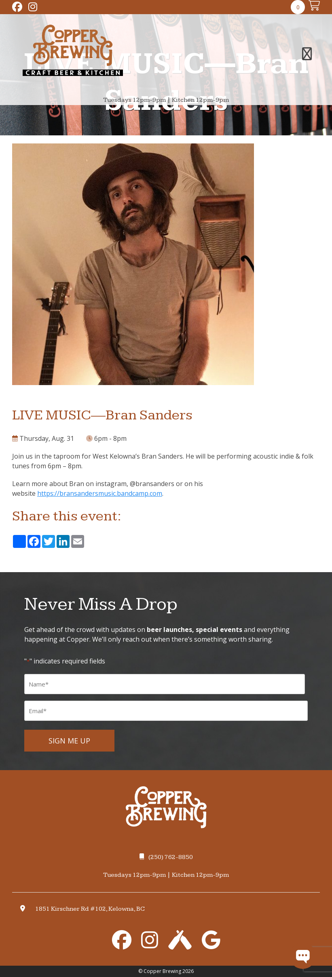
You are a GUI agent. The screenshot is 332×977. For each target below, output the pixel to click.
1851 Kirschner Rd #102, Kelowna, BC (90, 909)
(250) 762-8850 (166, 857)
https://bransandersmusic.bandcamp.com (99, 493)
